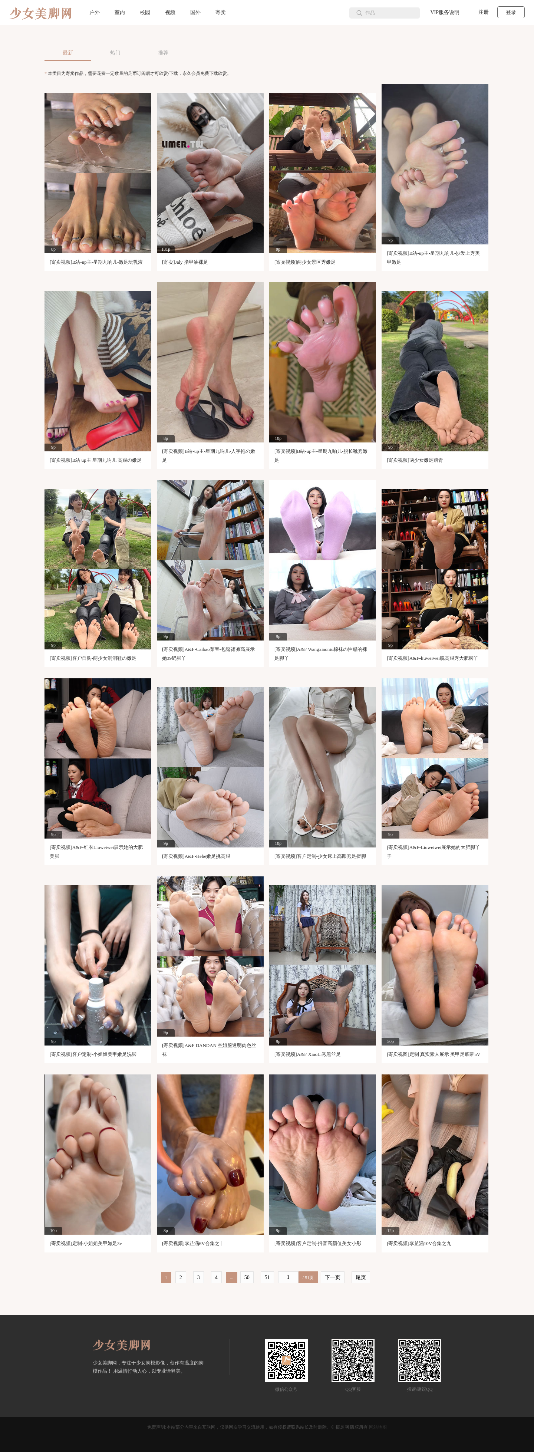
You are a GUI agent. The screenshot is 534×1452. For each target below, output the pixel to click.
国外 (195, 12)
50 (247, 1277)
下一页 (332, 1277)
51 (267, 1277)
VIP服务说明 (444, 12)
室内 (120, 12)
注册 (483, 12)
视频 (170, 12)
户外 (94, 12)
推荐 (163, 53)
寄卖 (220, 12)
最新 (68, 53)
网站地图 (378, 1427)
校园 (145, 12)
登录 (511, 12)
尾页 (361, 1277)
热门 (115, 53)
